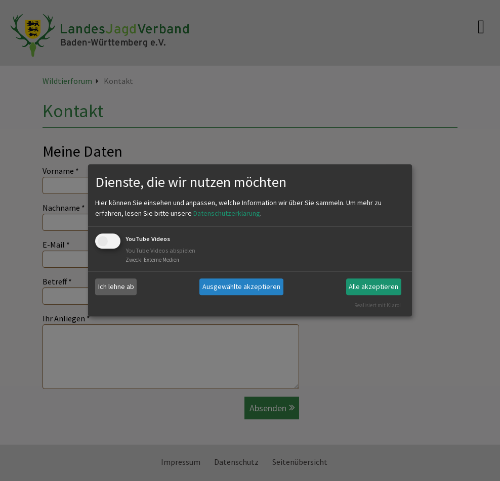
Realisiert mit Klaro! (377, 305)
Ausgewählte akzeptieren (241, 286)
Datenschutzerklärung (226, 213)
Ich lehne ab (116, 286)
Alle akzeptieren (373, 286)
